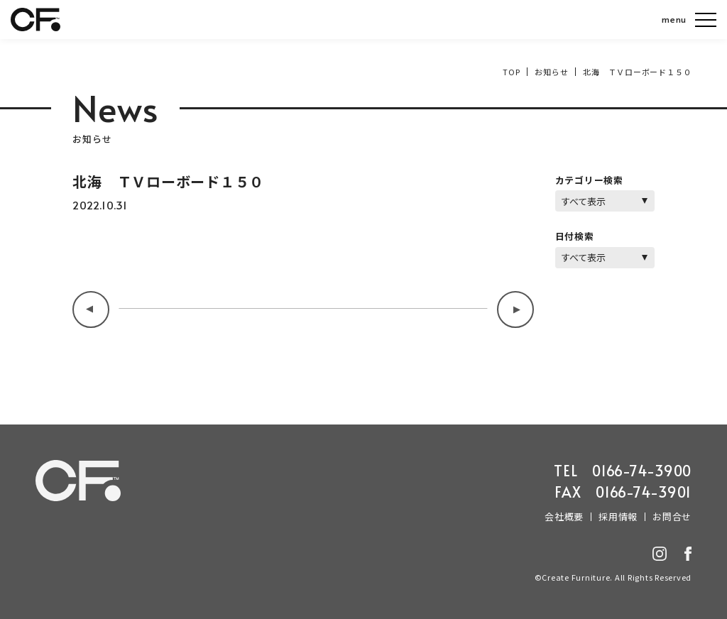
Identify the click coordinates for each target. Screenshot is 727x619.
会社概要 (564, 516)
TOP (511, 71)
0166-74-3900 (642, 471)
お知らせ (551, 71)
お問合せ (672, 516)
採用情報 (618, 516)
